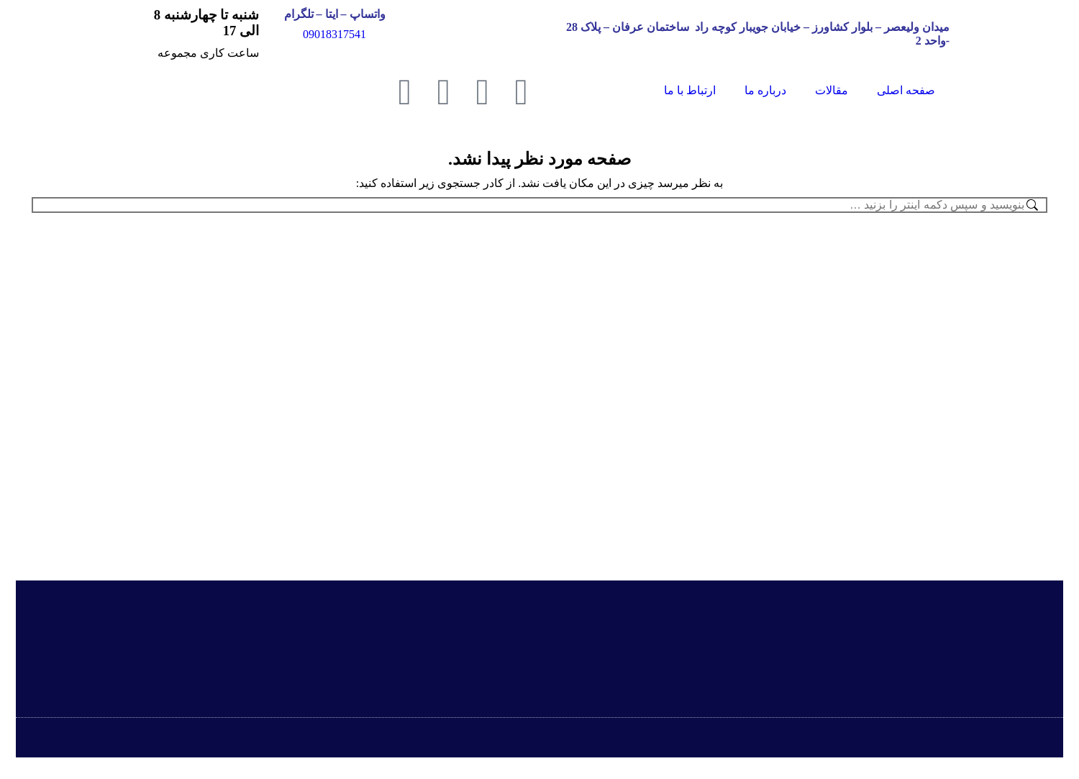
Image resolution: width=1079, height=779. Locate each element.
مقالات (831, 90)
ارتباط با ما (690, 90)
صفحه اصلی (906, 90)
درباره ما (765, 90)
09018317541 (334, 34)
